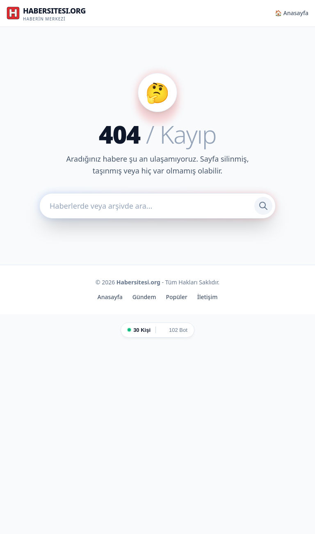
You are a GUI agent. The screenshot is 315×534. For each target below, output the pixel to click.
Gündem (144, 297)
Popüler (176, 297)
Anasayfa (110, 297)
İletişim (207, 297)
